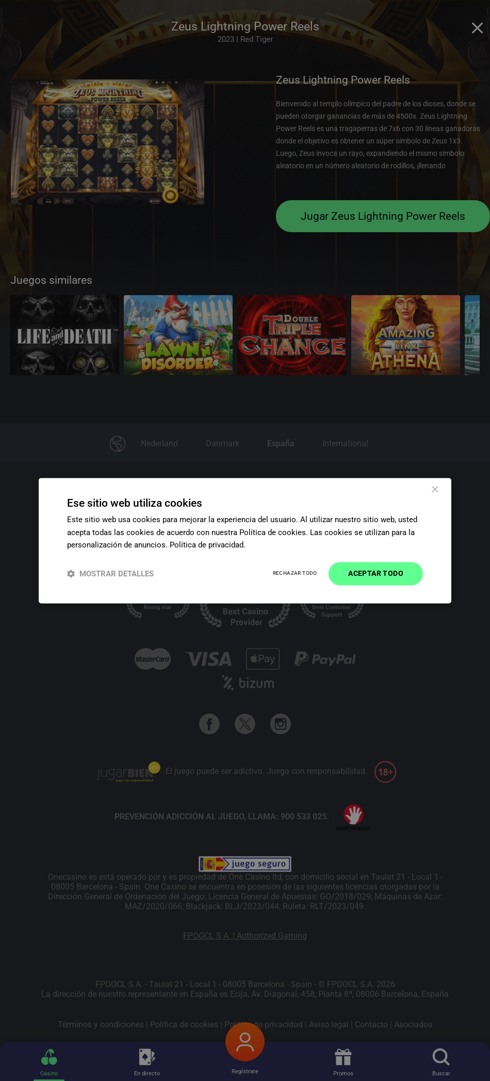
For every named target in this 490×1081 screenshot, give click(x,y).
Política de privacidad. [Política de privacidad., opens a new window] (208, 545)
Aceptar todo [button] (375, 573)
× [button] (434, 490)
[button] (110, 573)
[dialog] (245, 540)
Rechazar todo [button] (295, 573)
